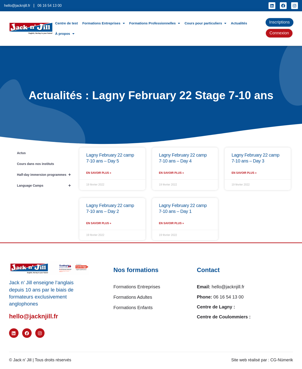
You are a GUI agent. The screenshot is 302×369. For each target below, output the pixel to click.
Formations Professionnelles (154, 23)
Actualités (239, 23)
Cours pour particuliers (205, 23)
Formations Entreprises (103, 23)
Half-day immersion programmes (46, 174)
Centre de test (66, 23)
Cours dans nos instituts (35, 164)
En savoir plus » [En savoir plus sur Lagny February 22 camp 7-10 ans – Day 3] (243, 173)
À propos (64, 34)
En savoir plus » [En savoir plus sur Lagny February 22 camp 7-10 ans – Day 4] (171, 173)
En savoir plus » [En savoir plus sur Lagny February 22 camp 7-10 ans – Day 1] (171, 224)
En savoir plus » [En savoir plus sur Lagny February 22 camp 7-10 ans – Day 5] (98, 173)
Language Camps (46, 185)
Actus (21, 153)
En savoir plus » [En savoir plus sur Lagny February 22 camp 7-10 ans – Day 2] (98, 224)
